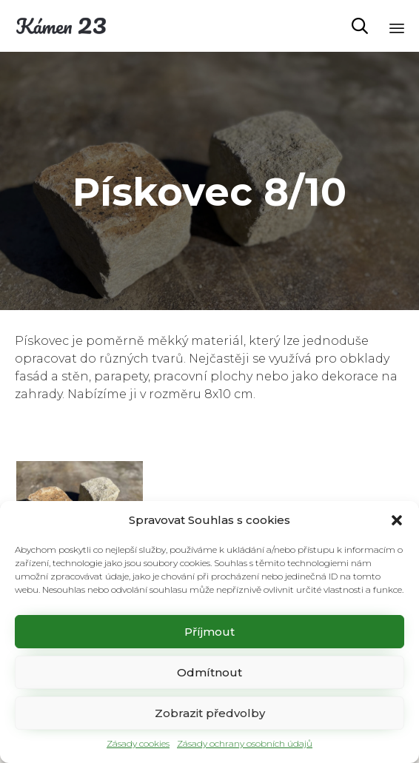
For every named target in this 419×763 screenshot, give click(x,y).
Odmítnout (209, 672)
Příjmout (209, 632)
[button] (396, 520)
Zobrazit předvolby (210, 713)
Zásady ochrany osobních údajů (244, 743)
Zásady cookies (138, 743)
